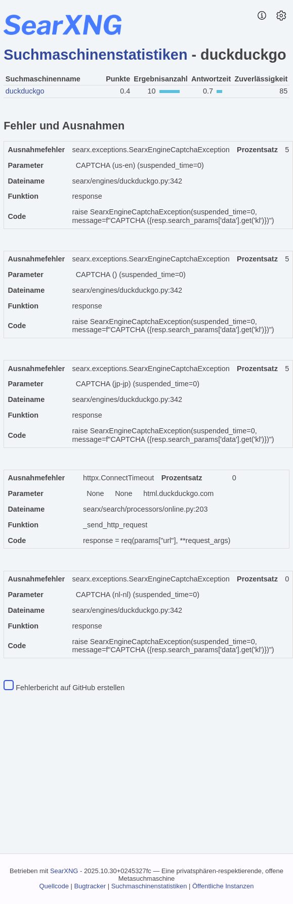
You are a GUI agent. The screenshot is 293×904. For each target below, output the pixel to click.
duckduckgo (25, 91)
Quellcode (54, 886)
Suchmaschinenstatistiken (95, 55)
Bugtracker (90, 886)
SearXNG (64, 871)
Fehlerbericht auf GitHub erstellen (70, 688)
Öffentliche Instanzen (223, 886)
